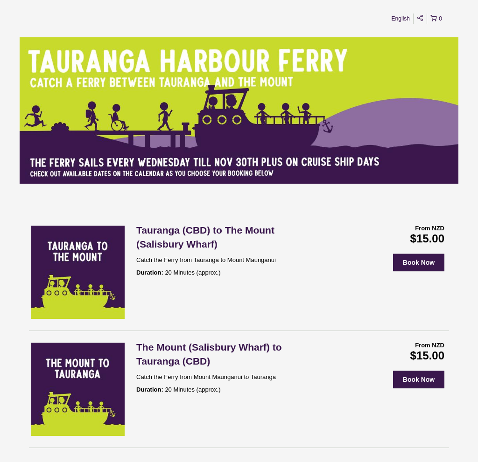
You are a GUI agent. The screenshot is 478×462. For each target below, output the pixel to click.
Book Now (419, 262)
